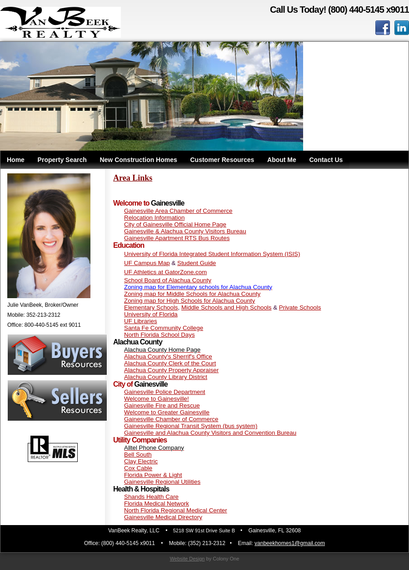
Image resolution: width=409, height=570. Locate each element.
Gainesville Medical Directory (163, 517)
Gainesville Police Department (164, 391)
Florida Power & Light (153, 475)
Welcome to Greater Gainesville (166, 412)
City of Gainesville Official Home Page (175, 224)
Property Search (62, 159)
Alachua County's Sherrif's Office (168, 356)
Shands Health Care (151, 496)
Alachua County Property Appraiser (171, 370)
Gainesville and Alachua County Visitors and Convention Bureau (210, 432)
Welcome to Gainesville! (156, 398)
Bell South (138, 454)
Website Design (187, 558)
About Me (281, 159)
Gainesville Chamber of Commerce (171, 419)
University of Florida (151, 314)
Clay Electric (141, 461)
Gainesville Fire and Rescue (162, 405)
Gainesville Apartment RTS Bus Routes (176, 238)
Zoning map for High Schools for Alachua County (189, 300)
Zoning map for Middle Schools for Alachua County (192, 293)
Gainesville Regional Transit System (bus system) (190, 426)
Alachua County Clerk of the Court (170, 363)
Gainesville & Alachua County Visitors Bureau (185, 231)
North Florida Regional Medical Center (175, 510)
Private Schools (300, 307)
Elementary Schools (151, 307)
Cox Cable (138, 468)
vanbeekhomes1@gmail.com (289, 543)
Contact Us (326, 159)
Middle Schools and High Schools (226, 307)
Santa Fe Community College (163, 327)
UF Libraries (140, 321)
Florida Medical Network (156, 503)
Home (16, 159)
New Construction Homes (138, 159)
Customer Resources (222, 159)
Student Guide (196, 263)
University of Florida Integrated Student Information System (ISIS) (212, 254)
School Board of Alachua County (167, 280)
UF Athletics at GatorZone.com (165, 272)
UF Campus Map (147, 263)
